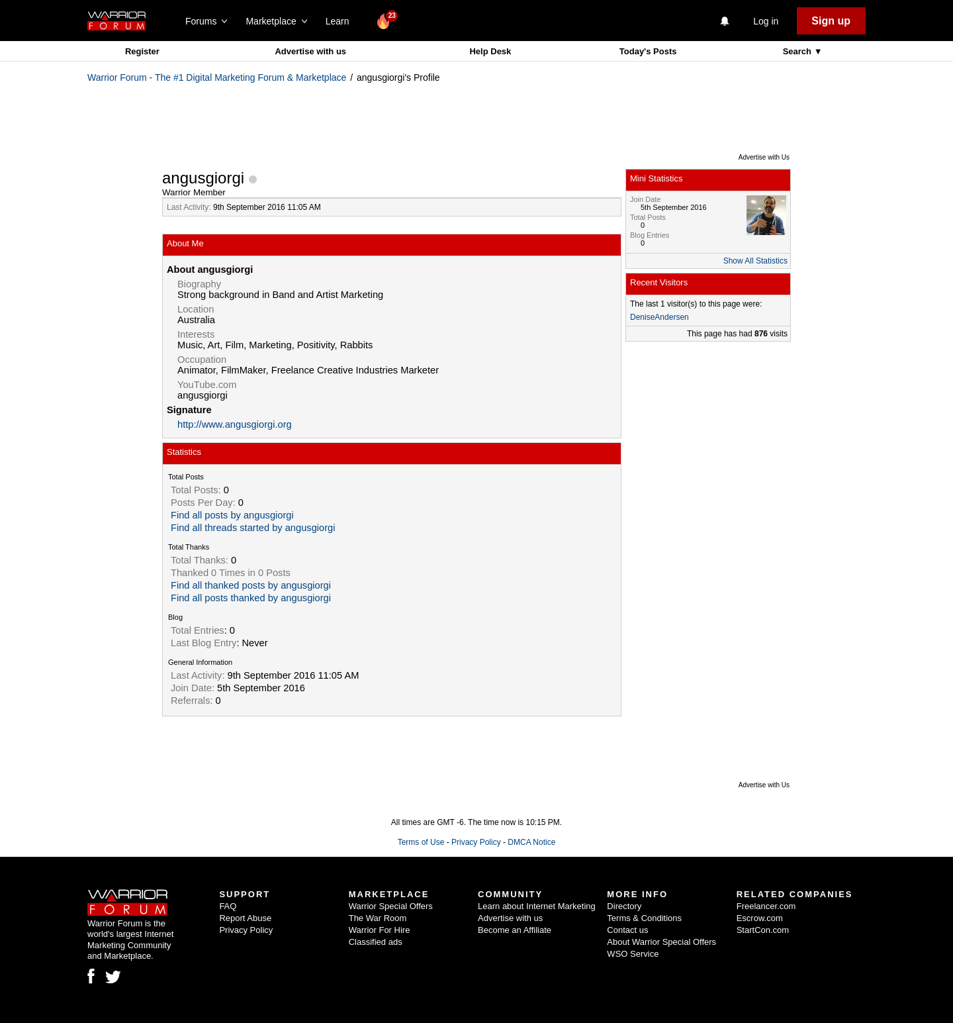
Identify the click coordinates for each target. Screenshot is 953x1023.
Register (142, 51)
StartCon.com (763, 930)
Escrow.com (760, 918)
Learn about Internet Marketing (537, 906)
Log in (765, 21)
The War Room (378, 918)
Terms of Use (421, 842)
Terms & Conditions (644, 918)
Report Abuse (245, 918)
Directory (624, 906)
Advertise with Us (764, 157)
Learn (341, 21)
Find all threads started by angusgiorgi (253, 527)
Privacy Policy (476, 842)
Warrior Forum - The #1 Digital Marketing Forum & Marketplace (216, 77)
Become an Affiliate (514, 930)
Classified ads (375, 942)
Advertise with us (310, 51)
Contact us (627, 930)
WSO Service (632, 954)
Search (798, 51)
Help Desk (490, 51)
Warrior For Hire (379, 930)
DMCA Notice (531, 842)
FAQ (227, 906)
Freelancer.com (766, 906)
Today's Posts (648, 51)
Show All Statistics (755, 261)
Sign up (830, 20)
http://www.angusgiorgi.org (234, 424)
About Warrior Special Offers (661, 942)
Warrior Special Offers (391, 906)
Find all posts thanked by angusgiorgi (251, 598)
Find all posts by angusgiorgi (232, 515)
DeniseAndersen (659, 317)
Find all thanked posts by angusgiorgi (251, 585)
